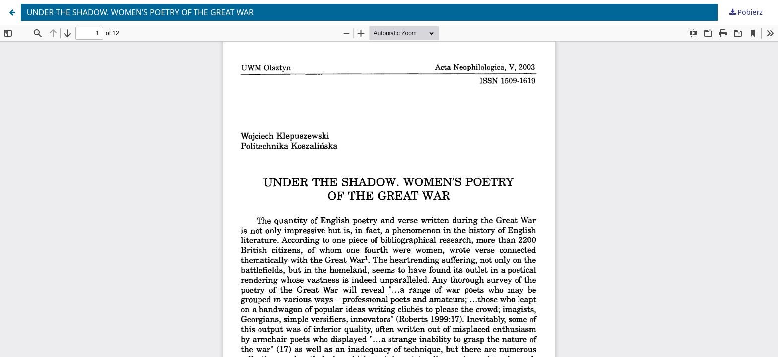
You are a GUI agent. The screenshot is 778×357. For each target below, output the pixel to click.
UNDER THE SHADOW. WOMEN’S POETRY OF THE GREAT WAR (140, 12)
